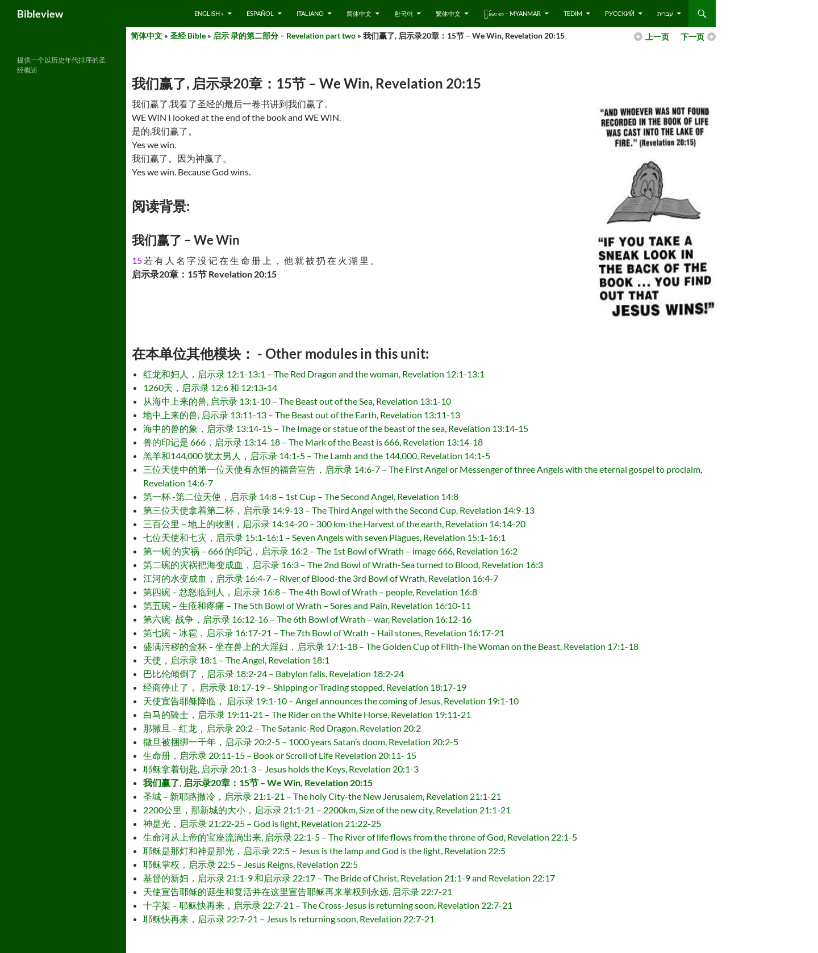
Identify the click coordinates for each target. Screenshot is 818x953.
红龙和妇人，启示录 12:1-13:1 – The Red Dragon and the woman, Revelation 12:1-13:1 (314, 373)
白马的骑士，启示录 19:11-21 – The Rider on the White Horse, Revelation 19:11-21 (307, 714)
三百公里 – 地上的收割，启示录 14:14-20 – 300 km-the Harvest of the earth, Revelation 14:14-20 (334, 523)
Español (260, 13)
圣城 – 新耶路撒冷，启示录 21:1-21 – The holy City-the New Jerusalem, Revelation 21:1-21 (322, 796)
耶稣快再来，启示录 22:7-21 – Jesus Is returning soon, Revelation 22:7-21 (289, 918)
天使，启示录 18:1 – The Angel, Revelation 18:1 (236, 659)
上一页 (657, 36)
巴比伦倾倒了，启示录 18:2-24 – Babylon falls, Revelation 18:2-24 (273, 673)
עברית (665, 13)
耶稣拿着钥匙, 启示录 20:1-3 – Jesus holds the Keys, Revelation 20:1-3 (281, 768)
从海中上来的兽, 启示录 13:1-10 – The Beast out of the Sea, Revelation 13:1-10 (297, 401)
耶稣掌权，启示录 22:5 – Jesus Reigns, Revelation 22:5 (250, 864)
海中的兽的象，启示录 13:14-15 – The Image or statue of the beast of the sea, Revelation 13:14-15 (335, 428)
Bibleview (40, 13)
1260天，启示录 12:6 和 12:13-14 (210, 387)
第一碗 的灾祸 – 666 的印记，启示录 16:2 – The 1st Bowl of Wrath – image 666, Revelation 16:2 (330, 550)
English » (209, 13)
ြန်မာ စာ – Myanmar (512, 13)
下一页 (692, 36)
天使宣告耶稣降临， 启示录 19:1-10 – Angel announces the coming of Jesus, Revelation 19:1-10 (331, 700)
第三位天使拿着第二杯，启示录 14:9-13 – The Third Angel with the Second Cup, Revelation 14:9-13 (339, 510)
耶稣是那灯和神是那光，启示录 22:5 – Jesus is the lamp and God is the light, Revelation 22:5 (324, 850)
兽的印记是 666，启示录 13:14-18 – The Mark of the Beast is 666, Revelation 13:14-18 (313, 441)
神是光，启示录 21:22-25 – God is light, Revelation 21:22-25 (262, 823)
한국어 (403, 13)
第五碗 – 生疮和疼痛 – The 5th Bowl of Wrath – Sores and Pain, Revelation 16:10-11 (307, 605)
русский (620, 13)
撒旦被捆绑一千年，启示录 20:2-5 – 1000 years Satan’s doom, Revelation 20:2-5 (300, 741)
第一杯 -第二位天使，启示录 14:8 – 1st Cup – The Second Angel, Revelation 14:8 (300, 496)
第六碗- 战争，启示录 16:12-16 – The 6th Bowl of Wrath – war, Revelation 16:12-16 (307, 619)
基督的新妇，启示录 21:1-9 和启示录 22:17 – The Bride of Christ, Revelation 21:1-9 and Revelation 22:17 (349, 877)
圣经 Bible (188, 35)
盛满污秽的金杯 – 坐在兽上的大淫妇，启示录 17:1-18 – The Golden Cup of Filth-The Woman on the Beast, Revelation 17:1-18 (390, 646)
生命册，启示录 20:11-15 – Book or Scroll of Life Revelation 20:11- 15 (279, 755)
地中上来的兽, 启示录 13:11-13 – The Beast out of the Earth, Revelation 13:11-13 (301, 414)
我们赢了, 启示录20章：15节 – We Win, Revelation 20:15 (258, 782)
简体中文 (359, 13)
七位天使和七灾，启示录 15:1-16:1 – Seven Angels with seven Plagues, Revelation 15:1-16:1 (324, 537)
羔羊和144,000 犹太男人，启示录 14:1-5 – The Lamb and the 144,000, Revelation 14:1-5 (316, 455)
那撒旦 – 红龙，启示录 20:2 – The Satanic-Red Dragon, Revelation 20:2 (282, 728)
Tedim (573, 13)
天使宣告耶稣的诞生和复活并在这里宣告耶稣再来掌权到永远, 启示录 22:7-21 (297, 891)
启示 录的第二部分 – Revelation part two (284, 35)
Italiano (310, 13)
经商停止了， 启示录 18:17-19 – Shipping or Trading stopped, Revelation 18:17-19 (304, 687)
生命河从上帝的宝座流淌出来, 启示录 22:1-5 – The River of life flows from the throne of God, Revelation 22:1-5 (360, 837)
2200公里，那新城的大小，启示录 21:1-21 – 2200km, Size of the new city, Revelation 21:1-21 (327, 809)
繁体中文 (448, 13)
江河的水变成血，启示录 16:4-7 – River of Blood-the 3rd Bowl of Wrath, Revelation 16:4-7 (320, 578)
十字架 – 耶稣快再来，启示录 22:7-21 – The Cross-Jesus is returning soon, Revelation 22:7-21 (327, 905)
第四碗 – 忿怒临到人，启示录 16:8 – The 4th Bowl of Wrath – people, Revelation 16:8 (310, 591)
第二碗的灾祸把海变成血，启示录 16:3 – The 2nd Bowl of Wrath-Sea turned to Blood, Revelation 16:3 (343, 564)
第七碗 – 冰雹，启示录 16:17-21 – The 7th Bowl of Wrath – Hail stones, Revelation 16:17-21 (323, 632)
